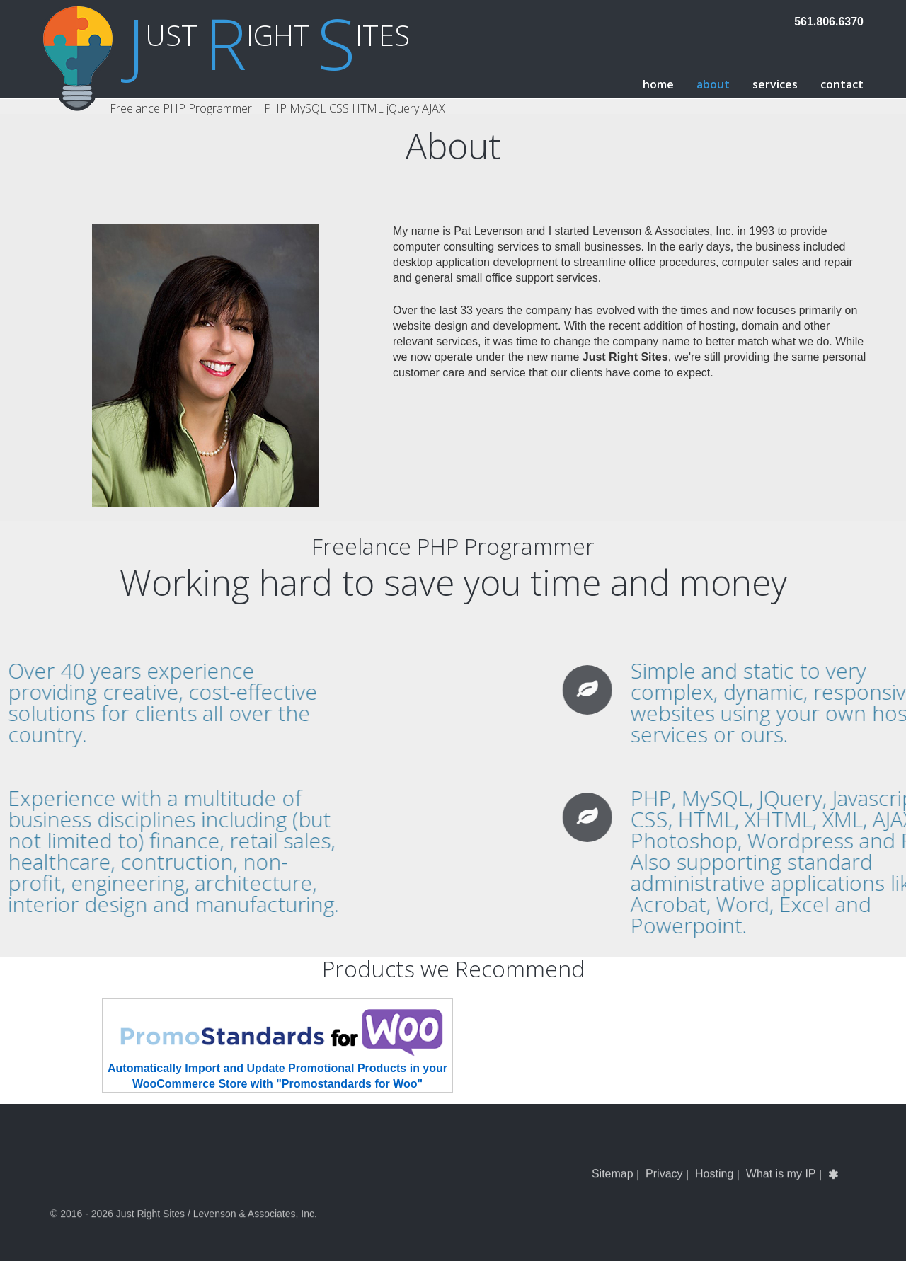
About (713, 84)
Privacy (664, 1190)
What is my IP (781, 1190)
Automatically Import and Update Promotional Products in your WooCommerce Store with (277, 1044)
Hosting (714, 1190)
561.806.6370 (829, 22)
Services (775, 84)
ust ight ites (268, 35)
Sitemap (612, 1190)
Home (658, 84)
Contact (842, 84)
